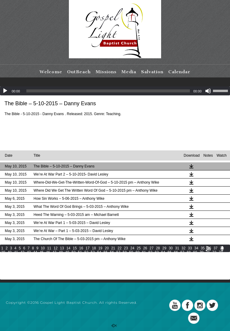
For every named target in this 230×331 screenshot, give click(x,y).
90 (106, 256)
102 (187, 256)
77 (22, 256)
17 (88, 248)
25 (139, 248)
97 (150, 256)
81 (48, 256)
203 (130, 273)
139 (46, 265)
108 (13, 261)
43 (29, 252)
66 (176, 252)
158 (206, 265)
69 (195, 252)
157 (197, 265)
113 (55, 261)
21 (113, 248)
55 (106, 252)
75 (9, 256)
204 (139, 273)
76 (16, 256)
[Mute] (208, 91)
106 (221, 256)
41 (16, 252)
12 (56, 248)
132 (214, 261)
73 (221, 252)
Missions (106, 71)
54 (99, 252)
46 (48, 252)
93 (125, 256)
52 (86, 252)
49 (67, 252)
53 (93, 252)
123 (139, 261)
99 (163, 256)
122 (130, 261)
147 (113, 265)
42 (22, 252)
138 (38, 265)
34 (196, 248)
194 (55, 273)
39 (3, 252)
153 (164, 265)
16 (81, 248)
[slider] (108, 90)
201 (113, 273)
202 (122, 273)
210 (189, 273)
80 (41, 256)
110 (29, 261)
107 (4, 261)
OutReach (79, 71)
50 (73, 252)
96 (144, 256)
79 (35, 256)
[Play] (5, 91)
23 (126, 248)
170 (80, 269)
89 (99, 256)
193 (46, 273)
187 (223, 269)
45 (41, 252)
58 (125, 252)
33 (190, 248)
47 (54, 252)
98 (157, 256)
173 (105, 269)
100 (170, 256)
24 (132, 248)
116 (80, 261)
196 (71, 273)
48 (61, 252)
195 (63, 273)
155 (181, 265)
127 (172, 261)
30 (170, 248)
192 (38, 273)
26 (145, 248)
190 (21, 273)
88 (93, 256)
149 (130, 265)
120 (113, 261)
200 (105, 273)
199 (96, 273)
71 (208, 252)
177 (139, 269)
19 (100, 248)
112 (46, 261)
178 (147, 269)
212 (206, 273)
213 (214, 273)
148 (122, 265)
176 (130, 269)
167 (55, 269)
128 (181, 261)
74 (3, 256)
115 (71, 261)
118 (96, 261)
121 (122, 261)
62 (150, 252)
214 (223, 273)
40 (9, 252)
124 (147, 261)
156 (189, 265)
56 (112, 252)
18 (94, 248)
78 (29, 256)
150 (139, 265)
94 (131, 256)
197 (80, 273)
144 (88, 265)
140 (55, 265)
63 (157, 252)
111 (38, 261)
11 (49, 248)
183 (189, 269)
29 (164, 248)
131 (206, 261)
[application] (115, 90)
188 (4, 273)
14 (68, 248)
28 (158, 248)
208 (172, 273)
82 (54, 256)
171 (88, 269)
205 (147, 273)
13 (62, 248)
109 (21, 261)
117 (88, 261)
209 (181, 273)
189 (13, 273)
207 (164, 273)
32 (183, 248)
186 (214, 269)
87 (86, 256)
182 (181, 269)
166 (46, 269)
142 (71, 265)
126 (164, 261)
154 (172, 265)
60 (138, 252)
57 (118, 252)
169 (71, 269)
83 (61, 256)
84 (67, 256)
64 (163, 252)
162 (13, 269)
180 (164, 269)
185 (206, 269)
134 (4, 265)
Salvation (152, 71)
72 (214, 252)
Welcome (51, 71)
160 (223, 265)
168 (63, 269)
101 (179, 256)
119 (105, 261)
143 (80, 265)
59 (131, 252)
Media (128, 71)
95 (138, 256)
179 (155, 269)
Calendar (179, 71)
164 (29, 269)
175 (122, 269)
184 (197, 269)
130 (197, 261)
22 (120, 248)
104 (204, 256)
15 (75, 248)
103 (196, 256)
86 (80, 256)
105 (213, 256)
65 (169, 252)
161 (4, 269)
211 (197, 273)
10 (43, 248)
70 (201, 252)
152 (155, 265)
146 (105, 265)
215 (4, 277)
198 (88, 273)
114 (63, 261)
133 (223, 261)
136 (21, 265)
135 (13, 265)
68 (188, 252)
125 (155, 261)
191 (29, 273)
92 (118, 256)
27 (151, 248)
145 (96, 265)
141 (63, 265)
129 (189, 261)
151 (147, 265)
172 (96, 269)
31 (177, 248)
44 (35, 252)
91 (112, 256)
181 (172, 269)
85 (73, 256)
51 (80, 252)
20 (107, 248)
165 (38, 269)
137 (29, 265)
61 (144, 252)
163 (21, 269)
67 (182, 252)
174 (113, 269)
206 (155, 273)
